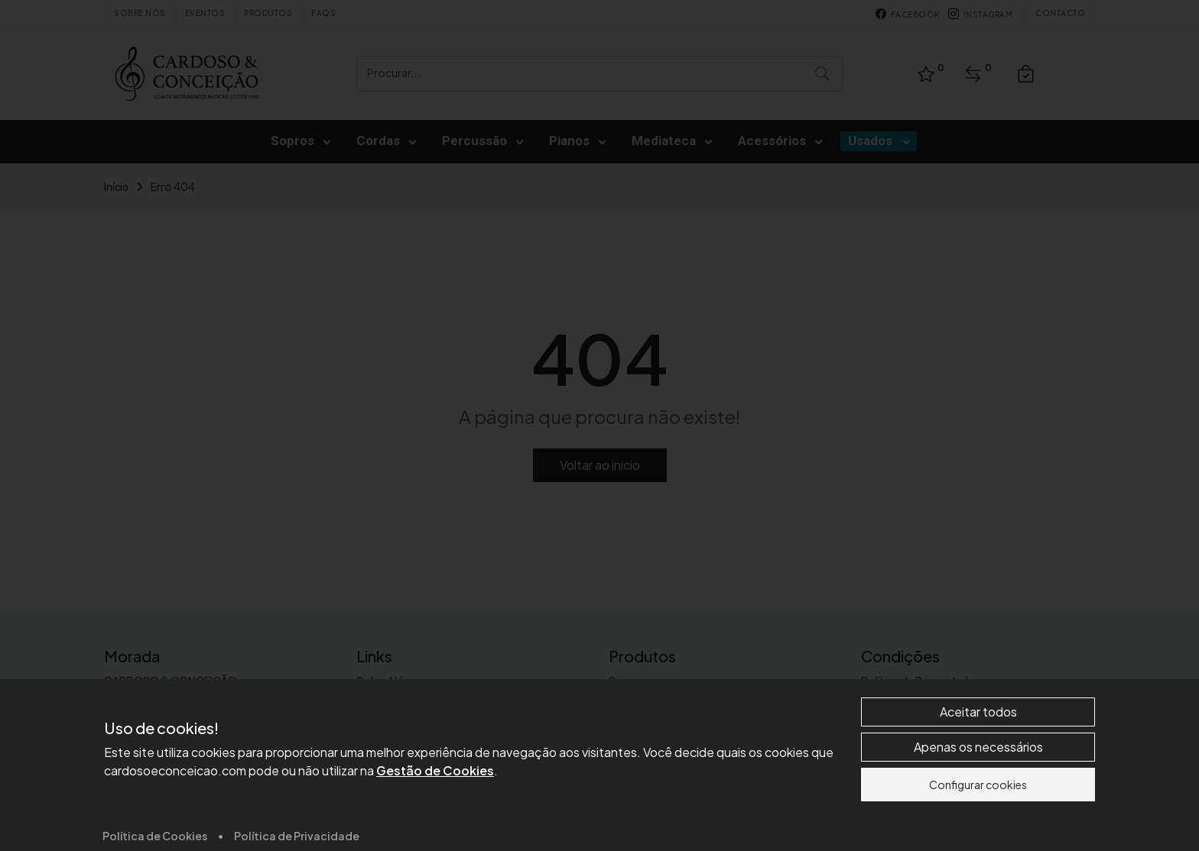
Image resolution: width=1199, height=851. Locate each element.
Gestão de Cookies (435, 840)
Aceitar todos (978, 781)
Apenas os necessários (978, 816)
